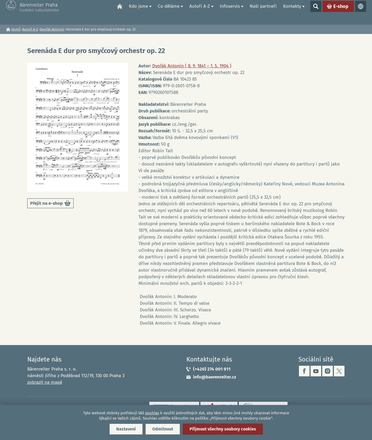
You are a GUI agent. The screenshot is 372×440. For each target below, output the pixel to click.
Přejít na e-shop (50, 204)
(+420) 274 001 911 (212, 369)
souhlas (152, 413)
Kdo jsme (138, 12)
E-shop (340, 12)
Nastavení (126, 429)
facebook (304, 371)
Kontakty (292, 12)
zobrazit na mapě (44, 382)
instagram (327, 371)
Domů (120, 12)
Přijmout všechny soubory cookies (223, 429)
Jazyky (360, 12)
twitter (339, 371)
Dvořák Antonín (52, 29)
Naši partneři (263, 12)
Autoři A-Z (199, 12)
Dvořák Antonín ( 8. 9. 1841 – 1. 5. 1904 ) (191, 66)
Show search (315, 12)
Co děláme (169, 12)
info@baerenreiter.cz (214, 377)
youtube (316, 371)
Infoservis (230, 12)
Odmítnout (162, 429)
